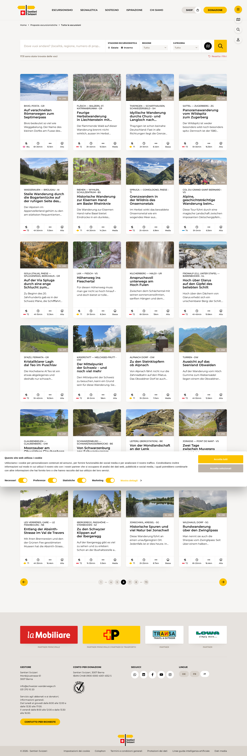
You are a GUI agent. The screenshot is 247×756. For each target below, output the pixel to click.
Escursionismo (62, 10)
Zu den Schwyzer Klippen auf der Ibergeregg (92, 542)
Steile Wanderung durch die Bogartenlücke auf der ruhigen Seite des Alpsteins (44, 199)
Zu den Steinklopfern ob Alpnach (148, 368)
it (205, 672)
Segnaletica (89, 10)
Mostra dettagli (129, 749)
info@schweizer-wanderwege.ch (38, 684)
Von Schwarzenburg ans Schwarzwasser (95, 455)
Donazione (215, 10)
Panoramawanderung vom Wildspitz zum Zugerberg (202, 114)
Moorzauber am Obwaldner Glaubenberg (37, 457)
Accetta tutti (221, 728)
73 (146, 592)
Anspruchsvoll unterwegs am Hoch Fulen (143, 285)
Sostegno (112, 10)
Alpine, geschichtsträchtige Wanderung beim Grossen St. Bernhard (201, 202)
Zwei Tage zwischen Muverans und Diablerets (200, 455)
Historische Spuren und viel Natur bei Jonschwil (147, 540)
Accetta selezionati (220, 737)
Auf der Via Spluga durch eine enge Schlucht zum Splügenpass (40, 287)
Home (23, 25)
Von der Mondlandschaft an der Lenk (144, 455)
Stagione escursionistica (122, 43)
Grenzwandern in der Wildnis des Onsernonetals (145, 202)
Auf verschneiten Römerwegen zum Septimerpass (40, 114)
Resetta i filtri (219, 56)
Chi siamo (156, 10)
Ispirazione (134, 10)
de (184, 672)
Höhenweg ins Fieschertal (89, 283)
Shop (189, 10)
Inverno (127, 47)
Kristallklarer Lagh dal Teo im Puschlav (41, 368)
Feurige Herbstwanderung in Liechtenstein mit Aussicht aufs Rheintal (96, 117)
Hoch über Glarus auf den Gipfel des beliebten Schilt (199, 287)
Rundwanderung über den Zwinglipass (202, 538)
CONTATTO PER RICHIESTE (40, 720)
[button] (238, 9)
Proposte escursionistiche (43, 25)
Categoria (179, 43)
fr (194, 672)
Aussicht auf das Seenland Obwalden (201, 368)
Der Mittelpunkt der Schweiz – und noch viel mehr (93, 372)
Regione (146, 43)
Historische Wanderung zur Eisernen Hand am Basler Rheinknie (93, 202)
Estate (113, 47)
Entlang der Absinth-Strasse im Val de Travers (39, 542)
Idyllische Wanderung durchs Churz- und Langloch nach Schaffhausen (149, 117)
